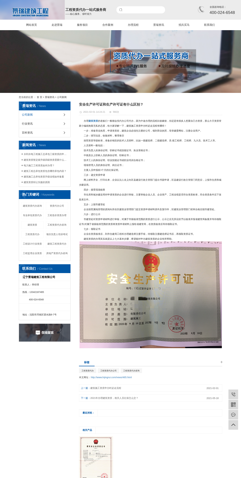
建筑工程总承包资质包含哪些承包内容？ (45, 171)
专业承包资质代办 (32, 215)
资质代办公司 (57, 205)
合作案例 (107, 24)
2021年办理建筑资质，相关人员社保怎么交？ (114, 398)
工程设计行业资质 (32, 243)
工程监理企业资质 (32, 253)
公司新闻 (62, 97)
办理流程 (133, 24)
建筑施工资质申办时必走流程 (105, 388)
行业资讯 (27, 123)
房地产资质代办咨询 (57, 253)
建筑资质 (32, 224)
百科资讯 (27, 132)
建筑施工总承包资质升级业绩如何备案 (44, 176)
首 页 (39, 97)
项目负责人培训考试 (57, 234)
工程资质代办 (32, 234)
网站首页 (31, 24)
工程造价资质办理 (56, 215)
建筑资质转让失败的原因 (37, 182)
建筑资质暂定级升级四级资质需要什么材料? (46, 159)
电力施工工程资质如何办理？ (39, 165)
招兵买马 (184, 24)
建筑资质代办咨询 (32, 205)
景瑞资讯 (158, 24)
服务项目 (82, 24)
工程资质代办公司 (108, 371)
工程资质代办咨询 (56, 224)
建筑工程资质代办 (56, 243)
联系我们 (209, 24)
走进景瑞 (57, 24)
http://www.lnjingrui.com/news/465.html (111, 377)
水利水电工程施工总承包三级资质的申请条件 (46, 154)
